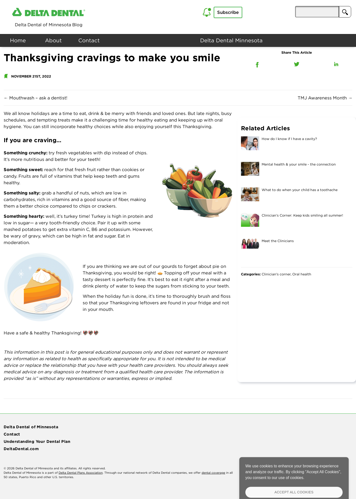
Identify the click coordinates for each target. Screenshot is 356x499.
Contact (89, 40)
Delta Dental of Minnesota (31, 426)
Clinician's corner (276, 274)
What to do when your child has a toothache (300, 190)
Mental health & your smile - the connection (299, 164)
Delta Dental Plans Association (81, 472)
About (53, 40)
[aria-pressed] (317, 11)
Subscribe (228, 12)
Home (18, 40)
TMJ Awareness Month (325, 98)
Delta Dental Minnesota (231, 40)
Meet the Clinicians (278, 241)
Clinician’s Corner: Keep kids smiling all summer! (302, 215)
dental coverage (213, 472)
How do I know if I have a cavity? (289, 139)
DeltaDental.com (21, 448)
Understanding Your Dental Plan (37, 441)
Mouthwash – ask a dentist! (35, 98)
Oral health (301, 274)
